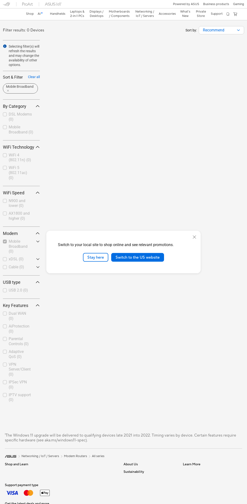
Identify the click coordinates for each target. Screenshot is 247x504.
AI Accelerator (73, 485)
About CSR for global (139, 485)
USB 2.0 (18, 281)
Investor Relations (136, 478)
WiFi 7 (67, 500)
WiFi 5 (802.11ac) (18, 164)
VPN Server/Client (20, 361)
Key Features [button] (21, 296)
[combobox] (221, 22)
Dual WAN (17, 307)
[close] (194, 237)
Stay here (95, 257)
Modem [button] (21, 224)
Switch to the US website (138, 257)
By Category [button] (21, 97)
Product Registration (198, 478)
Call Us (188, 492)
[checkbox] (21, 109)
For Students (14, 500)
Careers (129, 499)
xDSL (16, 250)
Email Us (189, 485)
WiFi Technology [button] (21, 138)
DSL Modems (20, 108)
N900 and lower (17, 195)
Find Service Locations (199, 470)
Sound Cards (72, 463)
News (127, 470)
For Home (12, 478)
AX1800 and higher (19, 207)
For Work (11, 485)
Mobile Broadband (21, 121)
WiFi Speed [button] (21, 184)
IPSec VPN (18, 376)
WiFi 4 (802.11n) (20, 149)
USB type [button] (21, 273)
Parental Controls (19, 333)
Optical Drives (73, 470)
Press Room (132, 492)
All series (98, 448)
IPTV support (20, 389)
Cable (16, 258)
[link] (123, 6)
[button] (6, 6)
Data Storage (72, 478)
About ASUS (133, 463)
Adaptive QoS (16, 346)
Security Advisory (195, 499)
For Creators (14, 493)
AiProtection (19, 320)
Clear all (34, 68)
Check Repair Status (197, 463)
